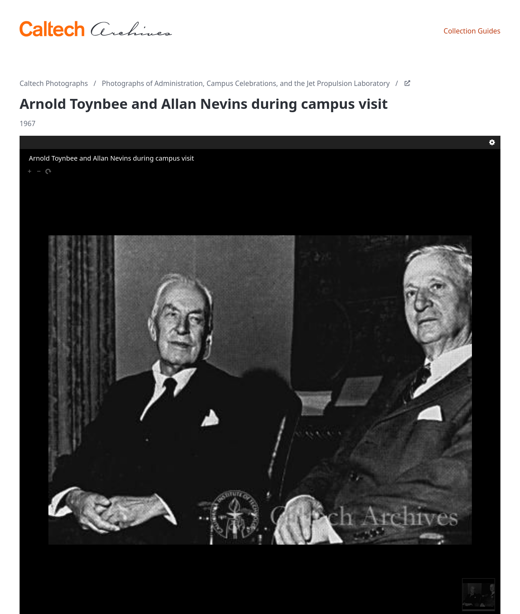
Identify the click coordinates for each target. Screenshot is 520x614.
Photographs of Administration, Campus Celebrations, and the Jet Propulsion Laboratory (246, 83)
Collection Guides (472, 31)
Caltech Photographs (54, 83)
